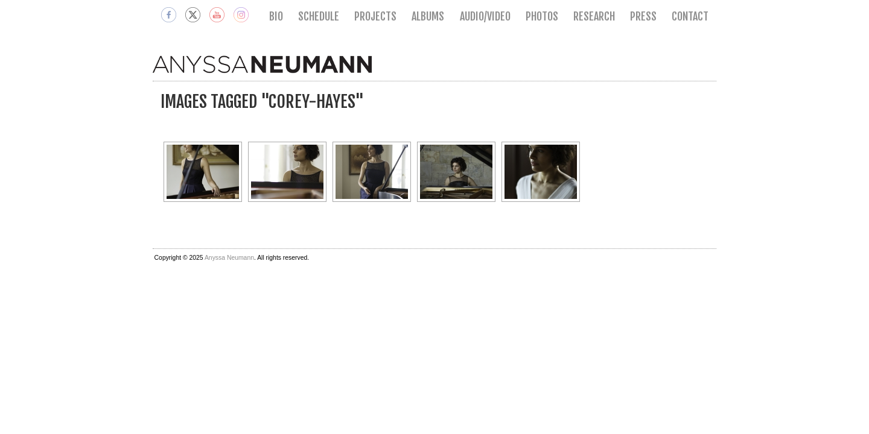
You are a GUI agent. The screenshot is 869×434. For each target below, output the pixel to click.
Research (594, 16)
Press (643, 16)
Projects (375, 16)
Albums (428, 16)
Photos (542, 16)
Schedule (318, 16)
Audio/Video (485, 16)
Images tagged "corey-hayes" (262, 101)
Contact (690, 16)
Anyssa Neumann (229, 257)
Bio (276, 16)
